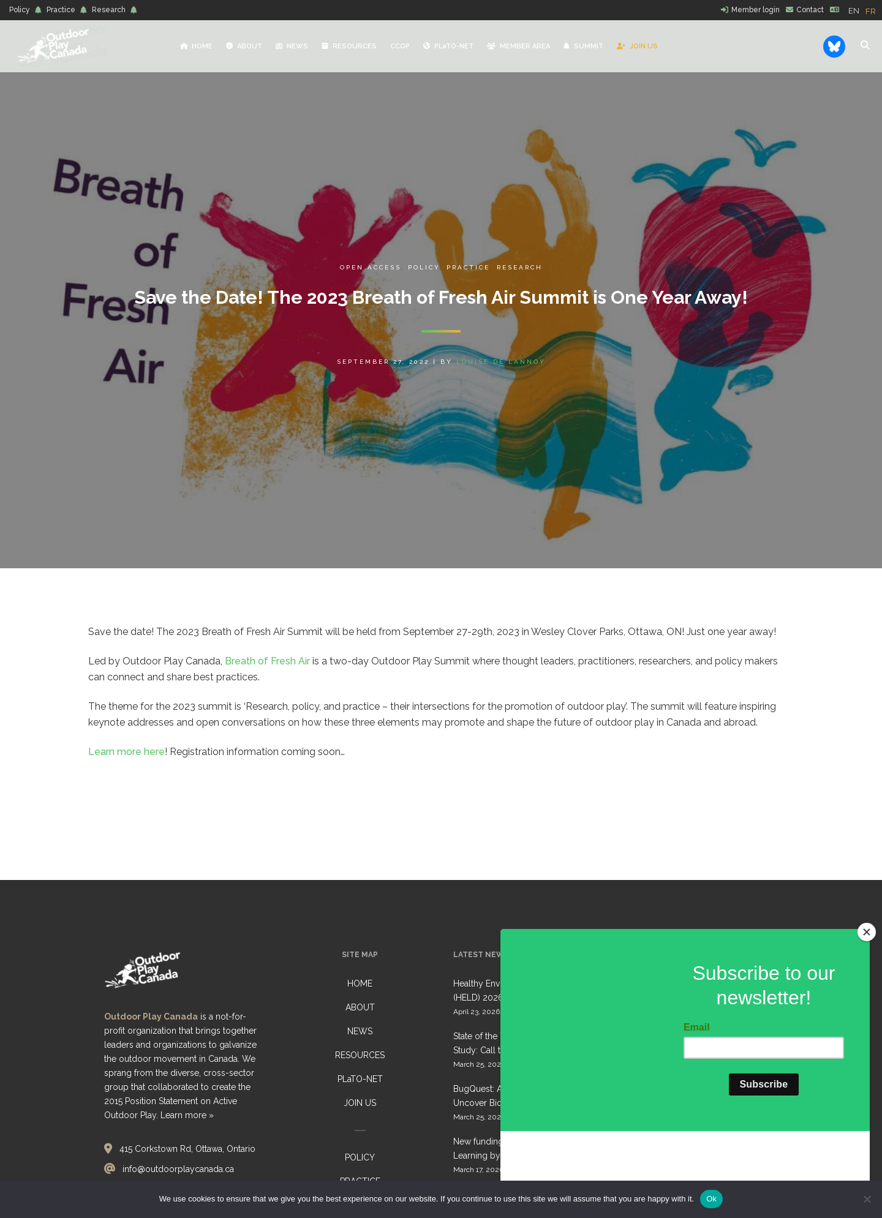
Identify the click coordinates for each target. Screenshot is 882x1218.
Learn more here (126, 751)
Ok (711, 1198)
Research (109, 10)
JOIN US (360, 1103)
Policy (19, 10)
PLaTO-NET (360, 1079)
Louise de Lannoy (501, 361)
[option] (870, 11)
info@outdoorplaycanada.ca (178, 1169)
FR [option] (870, 11)
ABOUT (360, 1007)
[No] (867, 1199)
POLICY (360, 1157)
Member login (755, 10)
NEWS (359, 1031)
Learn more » (187, 1115)
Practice (61, 10)
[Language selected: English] (865, 10)
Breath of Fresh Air (267, 661)
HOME (359, 983)
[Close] (867, 1007)
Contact (810, 10)
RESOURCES (360, 1055)
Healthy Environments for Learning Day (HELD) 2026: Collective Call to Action (530, 990)
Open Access (370, 267)
